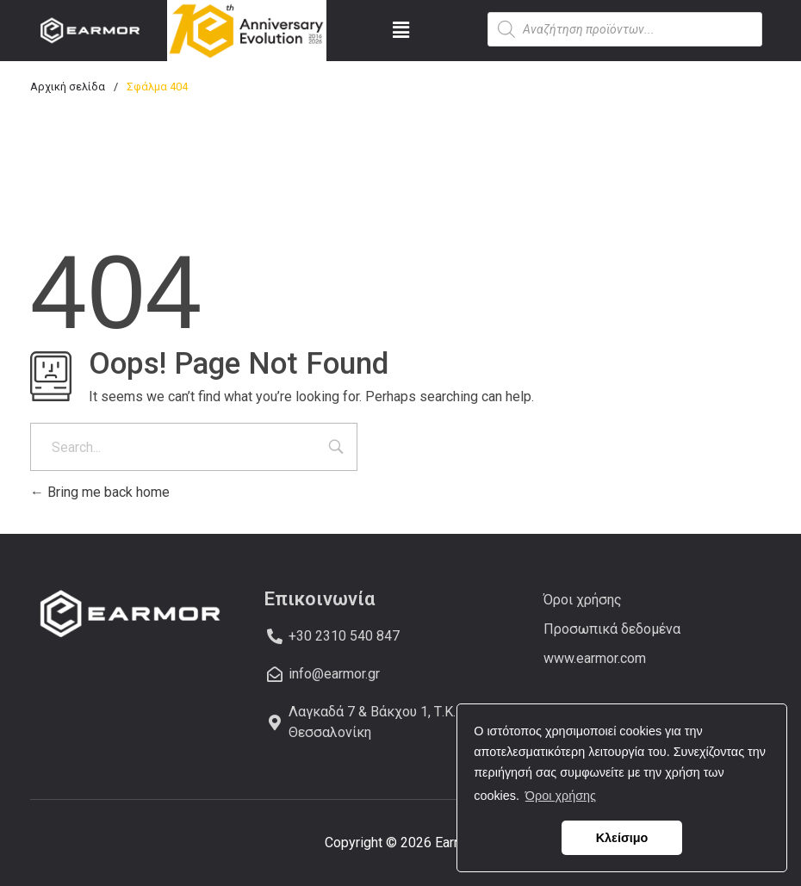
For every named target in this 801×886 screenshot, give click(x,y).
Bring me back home (100, 492)
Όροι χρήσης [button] (560, 795)
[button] (400, 30)
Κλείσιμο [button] (622, 838)
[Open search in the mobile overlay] (624, 29)
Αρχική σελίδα (67, 86)
